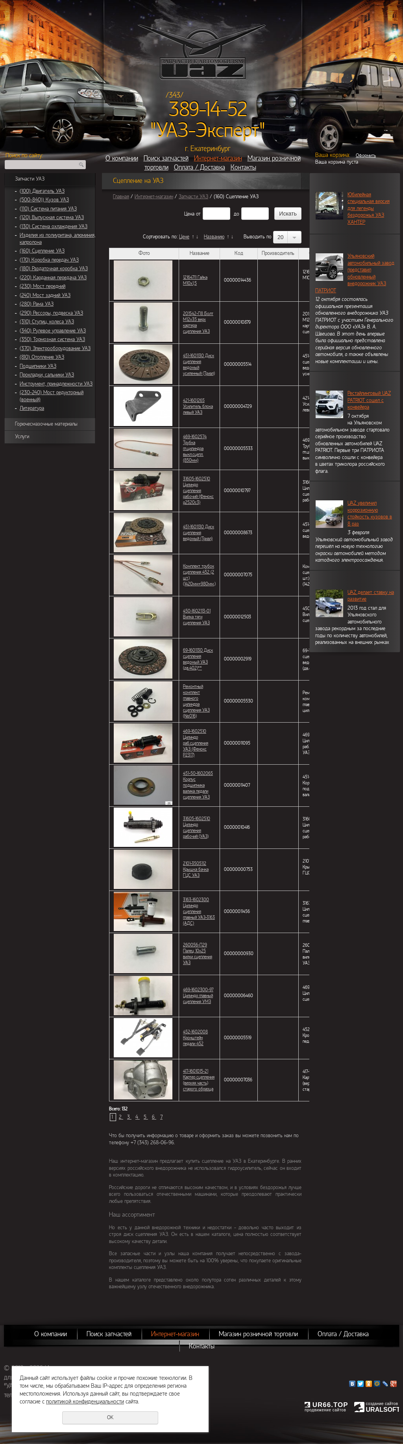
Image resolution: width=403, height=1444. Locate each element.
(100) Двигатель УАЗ (42, 191)
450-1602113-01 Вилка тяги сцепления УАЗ (197, 616)
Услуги (22, 436)
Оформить (366, 155)
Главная (121, 197)
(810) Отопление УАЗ (42, 357)
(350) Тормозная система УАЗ (52, 339)
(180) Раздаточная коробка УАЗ (54, 269)
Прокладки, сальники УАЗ (47, 375)
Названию (214, 237)
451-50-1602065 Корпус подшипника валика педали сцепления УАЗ (198, 785)
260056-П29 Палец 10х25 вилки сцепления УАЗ (197, 953)
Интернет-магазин (218, 158)
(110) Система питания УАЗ (48, 209)
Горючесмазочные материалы (46, 424)
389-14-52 (208, 109)
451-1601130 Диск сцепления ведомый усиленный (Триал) (199, 364)
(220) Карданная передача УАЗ (53, 278)
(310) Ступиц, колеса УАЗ (47, 322)
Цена (189, 214)
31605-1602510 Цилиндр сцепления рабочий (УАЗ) (196, 827)
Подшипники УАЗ (38, 366)
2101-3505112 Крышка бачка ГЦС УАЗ (196, 869)
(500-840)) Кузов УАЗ (44, 200)
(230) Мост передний (42, 286)
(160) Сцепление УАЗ (42, 251)
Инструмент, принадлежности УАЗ (56, 384)
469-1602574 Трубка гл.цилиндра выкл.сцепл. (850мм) (195, 448)
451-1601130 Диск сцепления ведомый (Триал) (198, 532)
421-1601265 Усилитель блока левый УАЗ (198, 406)
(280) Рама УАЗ (37, 304)
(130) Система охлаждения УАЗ (53, 226)
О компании (121, 158)
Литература (32, 408)
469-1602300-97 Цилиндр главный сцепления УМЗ (198, 995)
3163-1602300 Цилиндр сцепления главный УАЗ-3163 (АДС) (199, 911)
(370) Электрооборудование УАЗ (55, 348)
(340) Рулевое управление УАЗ (53, 331)
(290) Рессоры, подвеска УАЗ (51, 313)
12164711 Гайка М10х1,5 (195, 280)
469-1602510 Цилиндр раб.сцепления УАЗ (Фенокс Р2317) (195, 743)
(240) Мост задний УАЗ (45, 295)
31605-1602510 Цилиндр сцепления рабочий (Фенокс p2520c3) (198, 490)
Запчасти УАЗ (29, 179)
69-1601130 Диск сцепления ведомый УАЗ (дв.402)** (198, 659)
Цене (184, 237)
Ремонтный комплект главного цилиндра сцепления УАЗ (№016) (196, 701)
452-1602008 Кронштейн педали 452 (195, 1037)
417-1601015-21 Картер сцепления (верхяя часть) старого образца (198, 1080)
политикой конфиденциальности (85, 1401)
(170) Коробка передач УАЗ (49, 260)
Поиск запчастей (166, 158)
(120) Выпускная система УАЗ (52, 217)
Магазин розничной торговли (258, 1334)
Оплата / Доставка (199, 167)
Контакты (243, 167)
